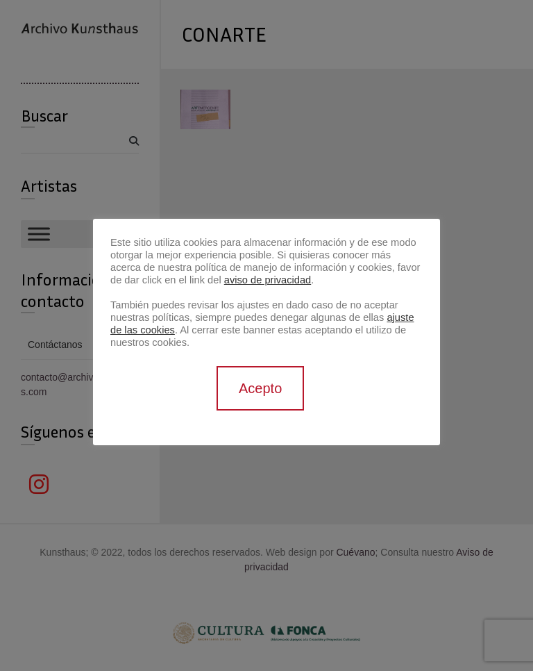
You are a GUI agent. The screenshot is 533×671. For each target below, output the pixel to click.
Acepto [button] (260, 388)
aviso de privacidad (267, 279)
